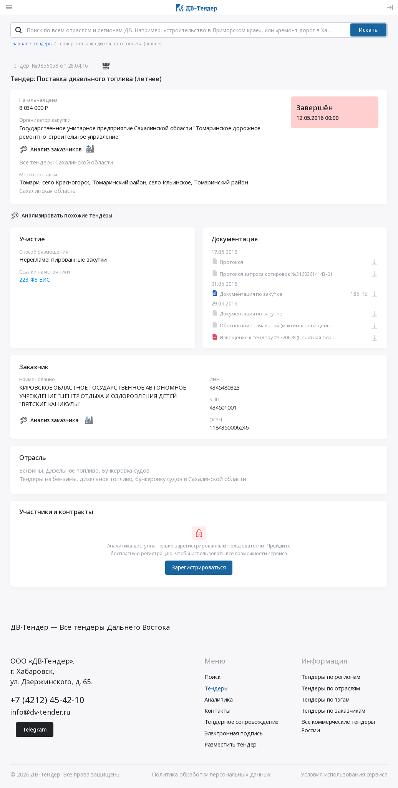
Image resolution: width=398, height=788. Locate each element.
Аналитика (218, 699)
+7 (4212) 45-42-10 (47, 700)
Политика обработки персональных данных (211, 774)
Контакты (217, 711)
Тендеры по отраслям (330, 688)
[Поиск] (18, 30)
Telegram (35, 729)
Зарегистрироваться (199, 567)
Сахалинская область (47, 191)
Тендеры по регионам (330, 677)
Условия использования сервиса (344, 774)
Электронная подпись (233, 733)
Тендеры (216, 688)
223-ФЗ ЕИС (34, 280)
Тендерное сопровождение (241, 722)
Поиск (212, 677)
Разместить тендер (230, 744)
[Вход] (390, 7)
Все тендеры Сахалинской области (66, 162)
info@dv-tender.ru (40, 712)
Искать (368, 30)
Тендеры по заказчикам (333, 711)
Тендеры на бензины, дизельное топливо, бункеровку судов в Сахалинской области (132, 479)
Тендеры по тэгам (325, 699)
